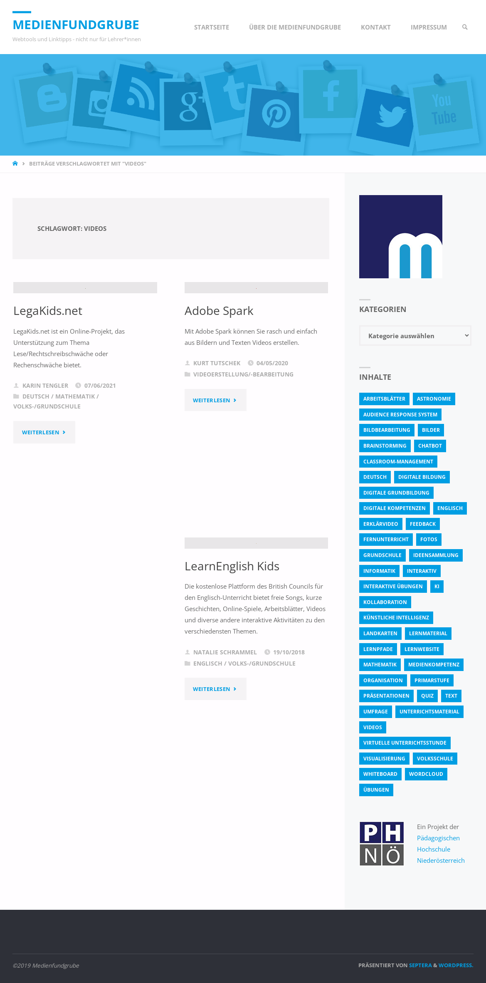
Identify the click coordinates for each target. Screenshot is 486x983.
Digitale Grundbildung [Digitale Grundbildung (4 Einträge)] (396, 492)
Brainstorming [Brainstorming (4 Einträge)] (385, 445)
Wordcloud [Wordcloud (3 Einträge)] (426, 773)
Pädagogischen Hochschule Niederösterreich (441, 849)
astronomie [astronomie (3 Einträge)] (434, 398)
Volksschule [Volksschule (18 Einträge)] (435, 758)
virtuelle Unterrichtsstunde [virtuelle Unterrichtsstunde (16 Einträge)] (405, 742)
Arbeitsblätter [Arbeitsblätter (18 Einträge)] (384, 398)
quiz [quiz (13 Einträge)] (427, 695)
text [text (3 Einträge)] (451, 695)
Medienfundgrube (75, 24)
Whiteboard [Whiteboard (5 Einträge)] (380, 773)
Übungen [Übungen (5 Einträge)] (376, 789)
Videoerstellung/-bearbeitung (243, 438)
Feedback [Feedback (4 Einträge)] (423, 523)
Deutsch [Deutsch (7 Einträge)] (375, 476)
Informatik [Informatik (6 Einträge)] (379, 570)
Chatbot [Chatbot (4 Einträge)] (430, 445)
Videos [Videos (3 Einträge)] (372, 727)
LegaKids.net (47, 374)
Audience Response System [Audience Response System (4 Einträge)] (400, 414)
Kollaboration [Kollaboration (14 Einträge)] (385, 602)
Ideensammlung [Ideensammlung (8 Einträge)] (436, 555)
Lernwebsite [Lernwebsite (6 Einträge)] (422, 649)
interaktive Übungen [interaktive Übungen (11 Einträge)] (393, 586)
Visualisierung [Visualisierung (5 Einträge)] (384, 758)
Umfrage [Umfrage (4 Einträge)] (375, 711)
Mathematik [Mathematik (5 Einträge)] (380, 664)
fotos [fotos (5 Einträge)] (428, 539)
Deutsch (35, 460)
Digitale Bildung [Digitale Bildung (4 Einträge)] (422, 476)
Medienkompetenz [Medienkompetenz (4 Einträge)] (433, 664)
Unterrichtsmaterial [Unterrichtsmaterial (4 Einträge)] (429, 711)
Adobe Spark (219, 374)
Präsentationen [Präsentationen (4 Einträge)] (386, 695)
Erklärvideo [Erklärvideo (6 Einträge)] (380, 523)
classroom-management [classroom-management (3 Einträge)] (398, 461)
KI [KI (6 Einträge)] (436, 586)
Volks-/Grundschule (47, 470)
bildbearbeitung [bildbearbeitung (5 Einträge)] (386, 429)
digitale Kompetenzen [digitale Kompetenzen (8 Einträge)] (394, 508)
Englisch (207, 727)
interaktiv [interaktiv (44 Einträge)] (422, 570)
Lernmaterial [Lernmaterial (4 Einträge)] (428, 633)
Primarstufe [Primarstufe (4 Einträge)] (431, 680)
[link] (465, 27)
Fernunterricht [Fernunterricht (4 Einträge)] (386, 539)
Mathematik (75, 460)
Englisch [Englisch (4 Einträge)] (450, 508)
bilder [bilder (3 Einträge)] (431, 429)
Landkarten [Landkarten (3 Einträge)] (380, 633)
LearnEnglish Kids (232, 630)
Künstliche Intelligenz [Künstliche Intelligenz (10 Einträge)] (396, 617)
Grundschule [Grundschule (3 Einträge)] (382, 555)
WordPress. (456, 965)
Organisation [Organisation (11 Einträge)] (383, 680)
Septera (420, 965)
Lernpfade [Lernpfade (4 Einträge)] (378, 649)
